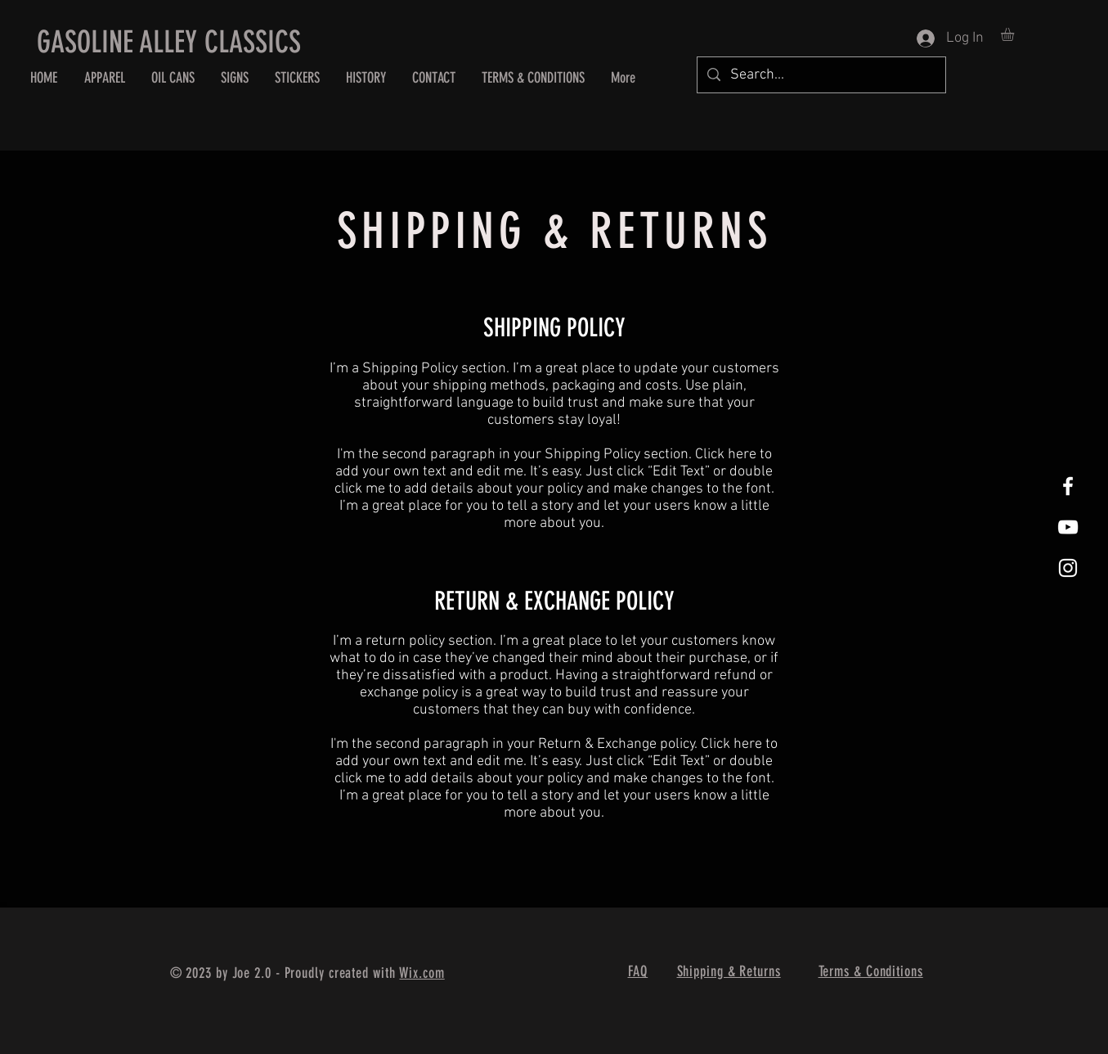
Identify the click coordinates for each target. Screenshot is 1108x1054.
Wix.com (421, 973)
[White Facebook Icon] (1068, 486)
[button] (1015, 34)
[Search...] (820, 74)
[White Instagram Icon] (1068, 568)
